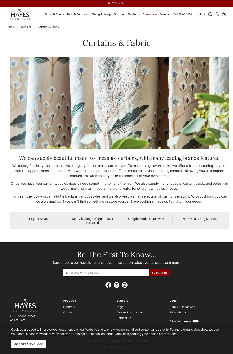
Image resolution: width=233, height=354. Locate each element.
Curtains (134, 14)
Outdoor (119, 14)
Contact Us (123, 318)
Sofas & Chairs (54, 14)
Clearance (150, 14)
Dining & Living (101, 14)
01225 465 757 (183, 14)
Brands (164, 14)
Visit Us (200, 14)
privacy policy (58, 334)
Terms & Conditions (182, 307)
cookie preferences (163, 334)
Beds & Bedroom (77, 14)
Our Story (69, 307)
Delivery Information (129, 312)
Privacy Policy (178, 312)
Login (119, 307)
